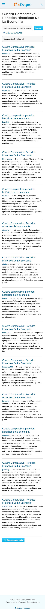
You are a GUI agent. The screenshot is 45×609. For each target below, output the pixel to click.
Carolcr (5, 196)
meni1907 (6, 333)
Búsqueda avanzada (13, 540)
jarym (4, 298)
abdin (4, 264)
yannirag (5, 469)
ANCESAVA (7, 506)
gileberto (5, 230)
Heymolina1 (7, 159)
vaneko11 (6, 90)
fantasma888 (7, 367)
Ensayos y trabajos (22, 608)
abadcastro (6, 435)
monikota (6, 54)
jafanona (5, 401)
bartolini (5, 122)
